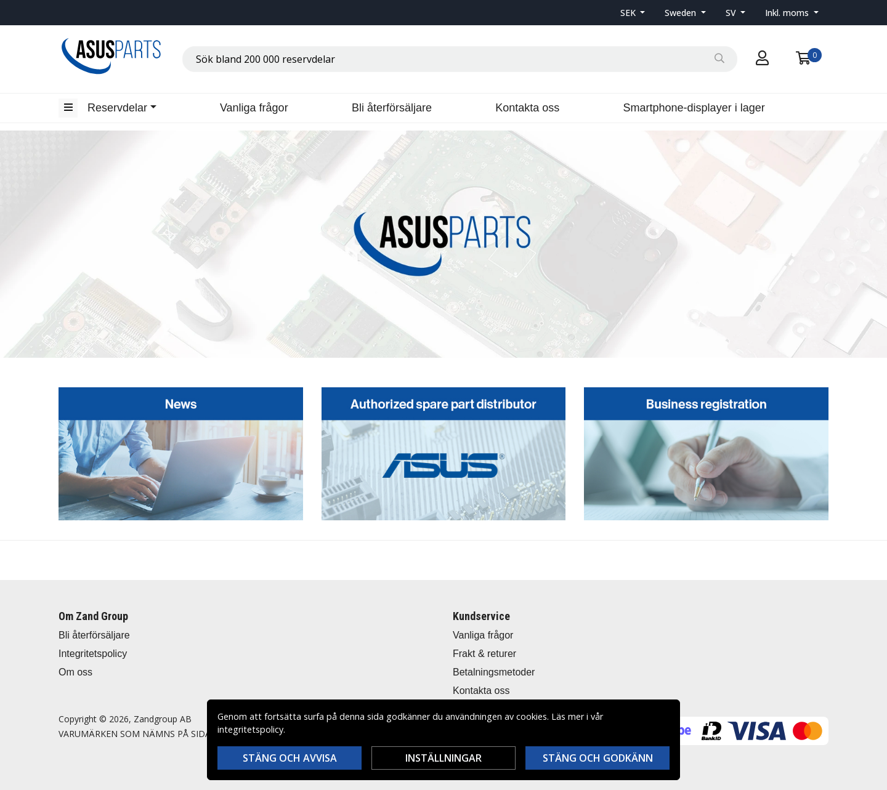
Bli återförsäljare (392, 108)
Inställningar (443, 758)
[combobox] (460, 59)
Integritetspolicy (93, 653)
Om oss (75, 672)
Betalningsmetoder (494, 672)
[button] (632, 12)
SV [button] (732, 12)
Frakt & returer (484, 653)
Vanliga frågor (254, 108)
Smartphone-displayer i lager (694, 108)
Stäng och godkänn (598, 758)
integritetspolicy (250, 729)
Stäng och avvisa (290, 758)
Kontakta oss (527, 108)
